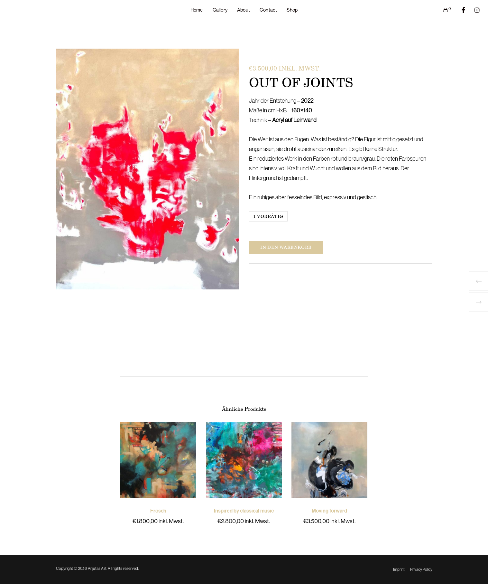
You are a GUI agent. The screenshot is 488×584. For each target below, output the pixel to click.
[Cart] (441, 10)
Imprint (399, 569)
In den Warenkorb (285, 247)
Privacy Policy (421, 569)
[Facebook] (459, 10)
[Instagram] (473, 10)
